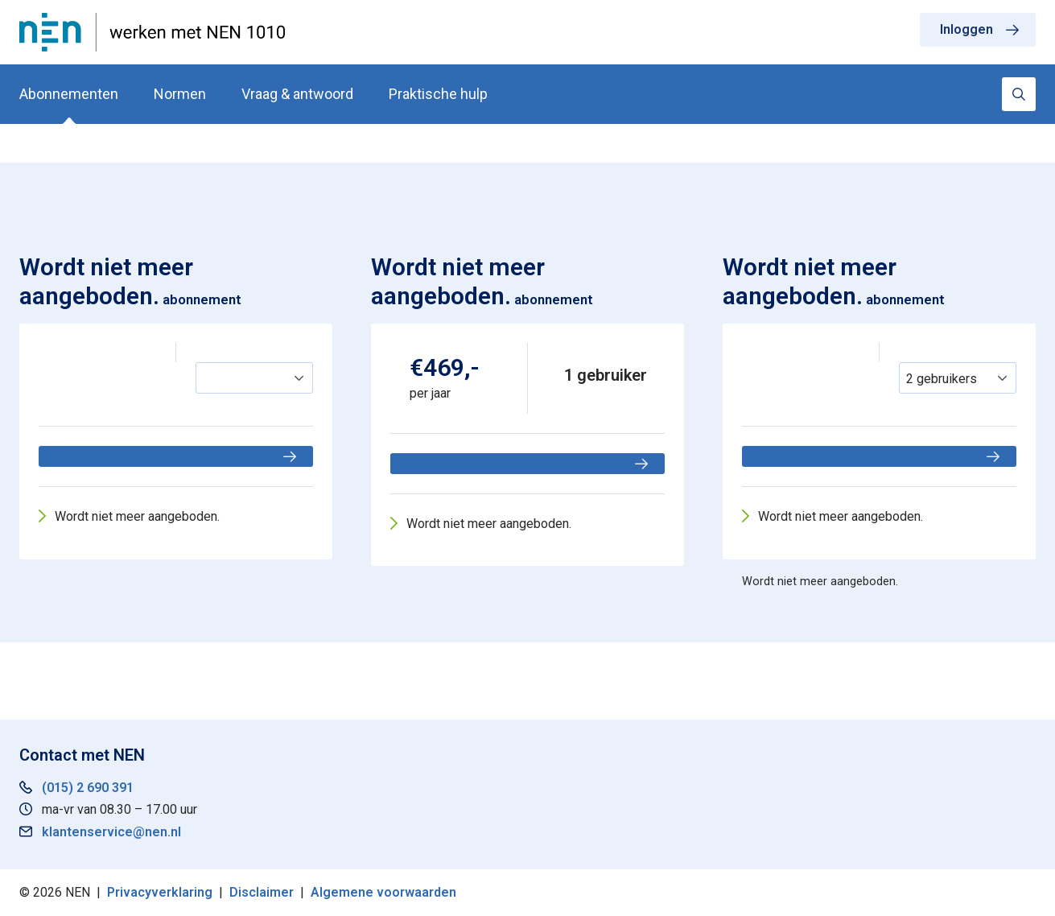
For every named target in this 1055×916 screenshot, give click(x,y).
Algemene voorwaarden (383, 892)
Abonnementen (68, 93)
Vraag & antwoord (297, 93)
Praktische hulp (438, 93)
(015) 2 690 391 (88, 787)
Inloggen (966, 29)
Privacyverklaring (159, 892)
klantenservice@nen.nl (111, 832)
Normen (180, 93)
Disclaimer (261, 892)
